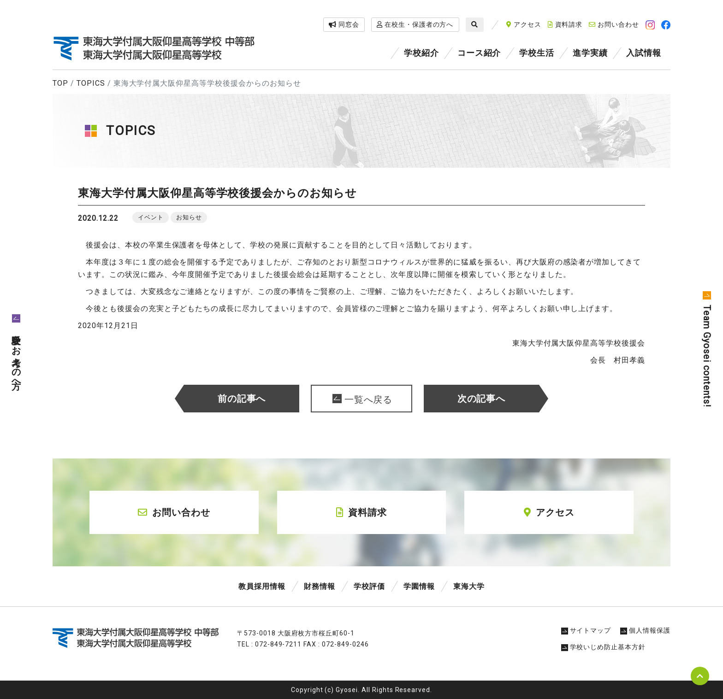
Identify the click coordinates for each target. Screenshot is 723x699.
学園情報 (419, 586)
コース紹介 (479, 53)
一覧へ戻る (368, 399)
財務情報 (319, 586)
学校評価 (369, 586)
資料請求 (565, 24)
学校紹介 (421, 53)
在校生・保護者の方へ (415, 24)
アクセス (523, 24)
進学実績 (590, 53)
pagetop (700, 676)
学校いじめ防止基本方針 (603, 647)
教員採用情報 (261, 586)
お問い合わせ (614, 24)
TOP (60, 83)
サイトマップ (586, 630)
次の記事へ (481, 398)
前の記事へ (242, 398)
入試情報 (643, 53)
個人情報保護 (645, 630)
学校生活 (536, 53)
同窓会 (344, 24)
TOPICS (91, 83)
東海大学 (469, 586)
